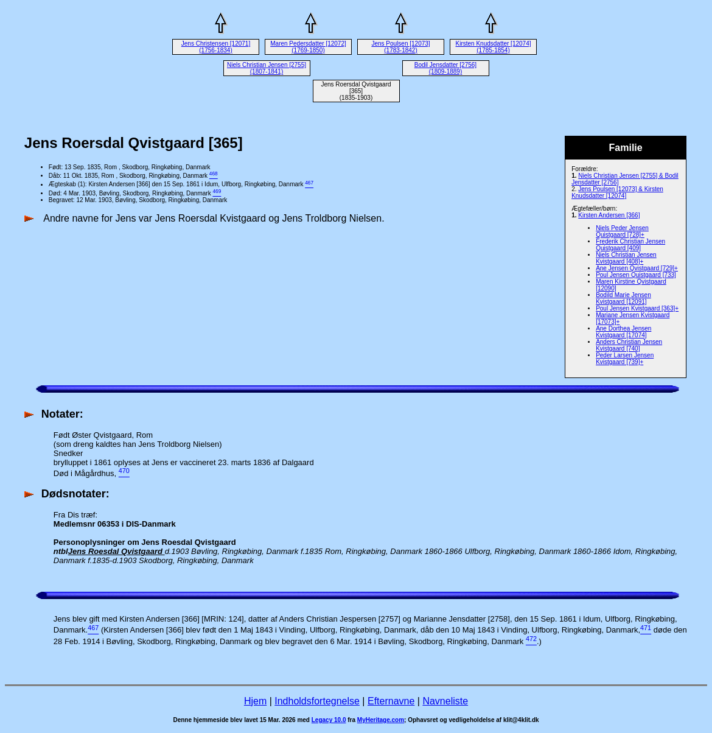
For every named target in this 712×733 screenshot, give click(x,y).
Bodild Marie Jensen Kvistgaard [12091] (623, 298)
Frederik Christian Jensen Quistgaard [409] (630, 244)
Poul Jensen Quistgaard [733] (636, 275)
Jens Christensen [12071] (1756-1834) (215, 47)
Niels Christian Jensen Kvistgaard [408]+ (626, 258)
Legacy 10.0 (329, 720)
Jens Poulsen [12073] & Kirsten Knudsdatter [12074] (617, 192)
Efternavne (391, 701)
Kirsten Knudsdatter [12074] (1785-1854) (493, 47)
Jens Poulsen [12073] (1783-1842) (400, 47)
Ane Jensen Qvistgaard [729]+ (637, 268)
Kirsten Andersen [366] (609, 215)
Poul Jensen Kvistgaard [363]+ (637, 308)
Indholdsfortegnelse (317, 701)
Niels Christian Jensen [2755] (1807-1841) (266, 68)
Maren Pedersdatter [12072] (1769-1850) (308, 47)
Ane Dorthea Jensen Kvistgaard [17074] (623, 331)
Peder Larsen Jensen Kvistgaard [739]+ (625, 358)
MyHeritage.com (380, 720)
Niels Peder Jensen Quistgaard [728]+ (622, 231)
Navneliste (445, 701)
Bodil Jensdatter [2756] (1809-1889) (445, 68)
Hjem (255, 701)
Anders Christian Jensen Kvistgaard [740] (629, 345)
